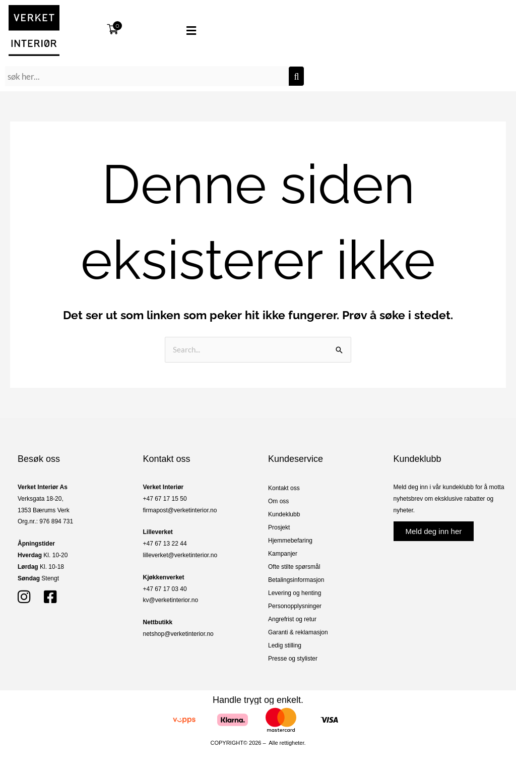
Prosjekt (279, 527)
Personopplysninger (294, 606)
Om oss (278, 501)
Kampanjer (282, 553)
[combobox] (146, 76)
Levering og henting (294, 593)
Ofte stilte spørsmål (294, 566)
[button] (175, 30)
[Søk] (296, 76)
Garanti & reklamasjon (298, 632)
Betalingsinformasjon (296, 579)
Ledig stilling (284, 645)
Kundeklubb (284, 514)
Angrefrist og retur (292, 619)
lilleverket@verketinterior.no (180, 555)
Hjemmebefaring (290, 540)
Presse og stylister (292, 658)
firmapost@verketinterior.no (180, 510)
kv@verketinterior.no (171, 600)
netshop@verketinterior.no (178, 633)
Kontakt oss (284, 488)
